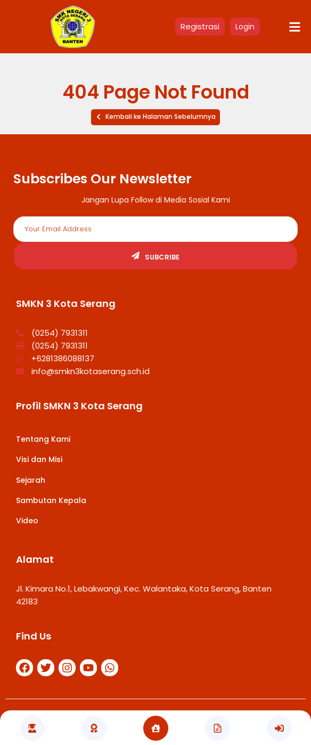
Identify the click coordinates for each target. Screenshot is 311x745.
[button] (155, 117)
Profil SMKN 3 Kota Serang (79, 405)
